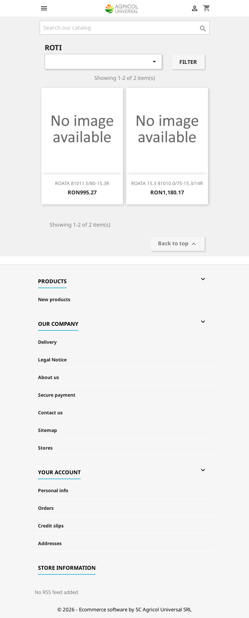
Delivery (47, 342)
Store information (67, 567)
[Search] (125, 28)
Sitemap (47, 430)
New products (54, 299)
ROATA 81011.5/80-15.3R (82, 183)
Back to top (178, 244)
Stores (45, 448)
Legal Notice (52, 359)
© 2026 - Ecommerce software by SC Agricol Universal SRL (124, 609)
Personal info (53, 490)
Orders (46, 508)
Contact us (50, 412)
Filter (188, 62)
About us (48, 377)
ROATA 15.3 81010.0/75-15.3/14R (167, 183)
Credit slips (51, 525)
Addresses (50, 543)
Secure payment (56, 395)
